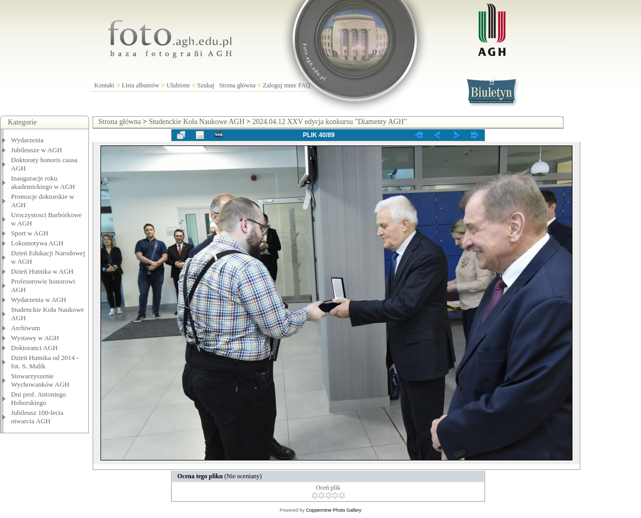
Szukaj (206, 85)
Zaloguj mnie (279, 85)
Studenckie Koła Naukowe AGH (196, 122)
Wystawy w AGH (35, 338)
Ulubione (178, 85)
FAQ (304, 85)
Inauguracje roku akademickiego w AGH (43, 182)
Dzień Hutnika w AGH (42, 271)
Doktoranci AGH (34, 348)
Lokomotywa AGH (37, 243)
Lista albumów (141, 85)
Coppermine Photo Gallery (333, 510)
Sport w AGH (30, 233)
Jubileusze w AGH (36, 150)
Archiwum (25, 328)
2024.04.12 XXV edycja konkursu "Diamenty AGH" (329, 122)
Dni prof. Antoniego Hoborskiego (38, 398)
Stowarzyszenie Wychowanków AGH (40, 380)
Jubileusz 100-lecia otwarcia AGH (37, 417)
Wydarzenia (27, 140)
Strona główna (237, 85)
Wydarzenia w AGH (38, 299)
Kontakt (104, 85)
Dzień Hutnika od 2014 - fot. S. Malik (44, 362)
